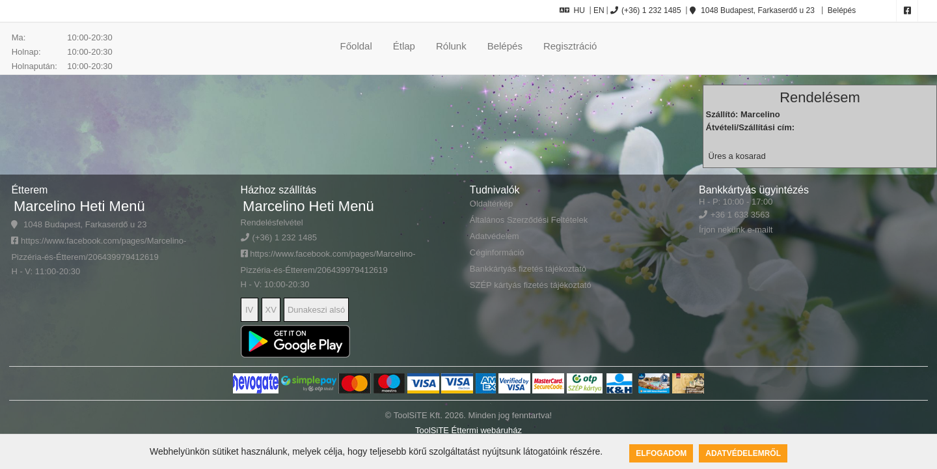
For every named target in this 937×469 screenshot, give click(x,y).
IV (249, 310)
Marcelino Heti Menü (79, 206)
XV (271, 310)
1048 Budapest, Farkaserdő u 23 (752, 10)
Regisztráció (570, 45)
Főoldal (356, 45)
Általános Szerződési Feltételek (529, 220)
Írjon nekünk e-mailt (735, 229)
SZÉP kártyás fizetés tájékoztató (530, 285)
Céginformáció (497, 252)
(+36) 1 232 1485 (645, 10)
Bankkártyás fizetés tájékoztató (528, 269)
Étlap (404, 45)
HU (572, 10)
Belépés (840, 10)
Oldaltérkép (491, 203)
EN (598, 10)
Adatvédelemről (743, 453)
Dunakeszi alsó (316, 310)
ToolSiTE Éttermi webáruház (468, 430)
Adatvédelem (494, 236)
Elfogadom (661, 453)
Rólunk (451, 45)
